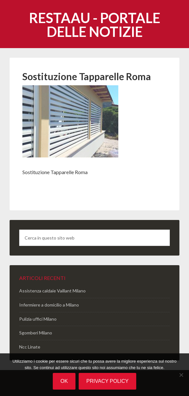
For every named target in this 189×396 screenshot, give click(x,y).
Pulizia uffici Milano (38, 319)
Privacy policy (107, 381)
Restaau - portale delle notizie (94, 25)
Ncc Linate (29, 347)
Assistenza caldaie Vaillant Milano (52, 290)
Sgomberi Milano (35, 332)
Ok (64, 381)
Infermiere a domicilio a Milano (49, 305)
